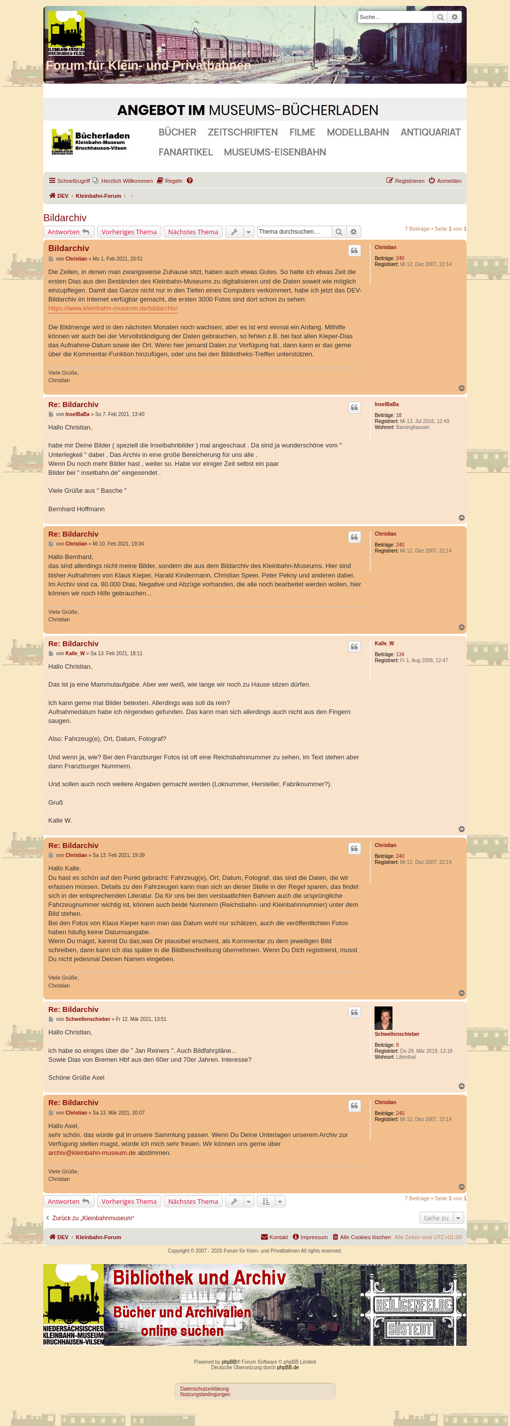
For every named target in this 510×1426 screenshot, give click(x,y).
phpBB (229, 1362)
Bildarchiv (65, 217)
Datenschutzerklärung (204, 1389)
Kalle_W (384, 643)
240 (400, 258)
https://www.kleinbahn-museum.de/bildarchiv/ (113, 308)
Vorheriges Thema (129, 231)
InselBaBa (386, 404)
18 (398, 415)
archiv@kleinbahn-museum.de (92, 1152)
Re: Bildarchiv (73, 404)
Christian (385, 247)
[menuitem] (123, 181)
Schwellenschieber (397, 1034)
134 (400, 654)
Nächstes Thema (193, 231)
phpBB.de (288, 1367)
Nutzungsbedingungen (205, 1394)
